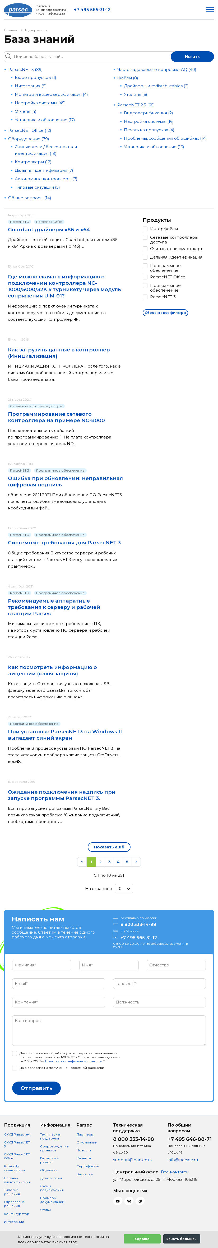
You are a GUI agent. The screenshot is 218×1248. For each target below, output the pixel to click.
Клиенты (84, 1158)
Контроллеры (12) (33, 161)
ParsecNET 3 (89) (25, 69)
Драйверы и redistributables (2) (156, 85)
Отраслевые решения (14, 1204)
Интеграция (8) (31, 85)
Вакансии (85, 1174)
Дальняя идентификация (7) (44, 170)
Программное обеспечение (60, 470)
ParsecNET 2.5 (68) (136, 104)
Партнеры (85, 1134)
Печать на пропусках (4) (149, 129)
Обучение (49, 1170)
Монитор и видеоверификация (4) (51, 94)
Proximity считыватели (14, 1168)
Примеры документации (52, 1200)
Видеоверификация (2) (148, 112)
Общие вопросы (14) (29, 197)
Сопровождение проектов (54, 1148)
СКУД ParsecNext (17, 1134)
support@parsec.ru (132, 1159)
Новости (84, 1150)
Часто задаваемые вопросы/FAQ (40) (156, 69)
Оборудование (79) (28, 138)
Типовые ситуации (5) (37, 187)
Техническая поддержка (50, 1136)
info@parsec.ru (183, 1159)
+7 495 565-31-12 (92, 9)
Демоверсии (51, 1178)
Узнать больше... (181, 1239)
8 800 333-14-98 (138, 924)
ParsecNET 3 (19, 222)
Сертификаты (88, 1166)
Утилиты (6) (135, 94)
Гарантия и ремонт (49, 1160)
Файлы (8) (127, 77)
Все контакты (175, 1171)
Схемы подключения (52, 1188)
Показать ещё (109, 846)
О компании (87, 1142)
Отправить (36, 1088)
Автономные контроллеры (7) (46, 178)
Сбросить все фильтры (165, 313)
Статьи (45, 1210)
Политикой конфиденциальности (73, 1061)
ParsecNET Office (49, 222)
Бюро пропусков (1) (35, 77)
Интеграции (14, 1222)
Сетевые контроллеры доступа (36, 406)
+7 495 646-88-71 (190, 1139)
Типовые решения (12, 1192)
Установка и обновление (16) (154, 146)
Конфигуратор (16, 1214)
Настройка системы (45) (40, 102)
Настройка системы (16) (149, 121)
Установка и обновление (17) (45, 119)
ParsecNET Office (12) (29, 130)
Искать (192, 56)
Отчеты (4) (25, 111)
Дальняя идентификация (17, 1180)
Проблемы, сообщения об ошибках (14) (165, 138)
